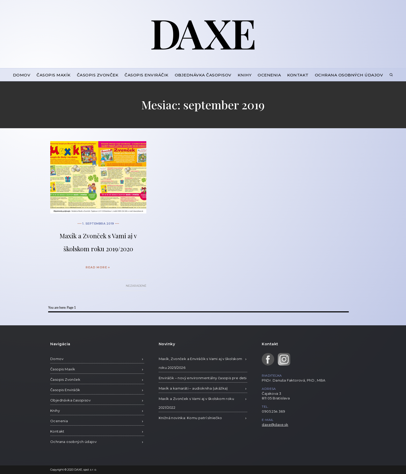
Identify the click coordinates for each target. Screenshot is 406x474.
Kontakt (298, 75)
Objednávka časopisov (203, 75)
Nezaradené (136, 286)
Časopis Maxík (54, 75)
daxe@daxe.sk (275, 424)
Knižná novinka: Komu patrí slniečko (190, 418)
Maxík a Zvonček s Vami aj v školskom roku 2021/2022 (196, 403)
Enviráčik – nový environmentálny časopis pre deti (203, 378)
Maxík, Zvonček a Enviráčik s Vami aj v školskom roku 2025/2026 (200, 363)
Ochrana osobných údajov (349, 75)
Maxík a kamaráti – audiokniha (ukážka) (193, 388)
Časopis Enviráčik (147, 75)
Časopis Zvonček (98, 75)
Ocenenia (269, 75)
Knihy (245, 75)
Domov (22, 75)
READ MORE (98, 267)
